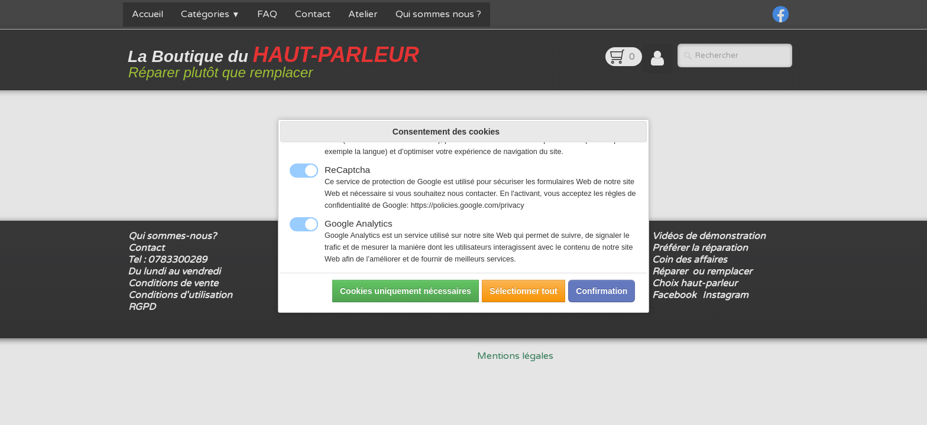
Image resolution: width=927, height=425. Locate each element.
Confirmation (601, 291)
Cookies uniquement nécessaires (405, 291)
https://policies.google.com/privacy (467, 205)
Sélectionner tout (523, 291)
